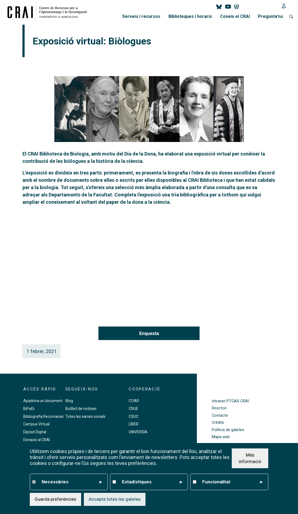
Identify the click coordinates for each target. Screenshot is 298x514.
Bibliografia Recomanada (44, 416)
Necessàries (72, 482)
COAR (134, 401)
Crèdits (218, 422)
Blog (69, 401)
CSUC (133, 416)
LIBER (133, 424)
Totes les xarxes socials (85, 416)
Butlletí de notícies (81, 408)
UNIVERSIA (138, 432)
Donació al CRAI (36, 440)
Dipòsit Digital (34, 432)
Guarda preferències (55, 499)
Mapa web (221, 437)
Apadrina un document (42, 401)
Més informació (250, 458)
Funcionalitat (232, 482)
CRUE (133, 408)
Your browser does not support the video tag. (149, 259)
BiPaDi (28, 408)
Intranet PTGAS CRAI (230, 401)
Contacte (220, 415)
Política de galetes (228, 430)
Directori (219, 408)
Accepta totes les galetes (115, 499)
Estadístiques (152, 482)
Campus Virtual (36, 424)
